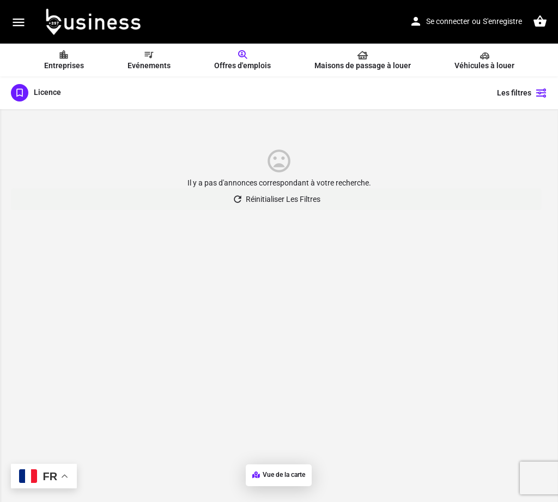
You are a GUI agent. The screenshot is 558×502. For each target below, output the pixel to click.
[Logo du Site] (94, 21)
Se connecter (448, 21)
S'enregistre (502, 21)
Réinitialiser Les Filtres (276, 199)
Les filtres (522, 93)
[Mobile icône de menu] (18, 22)
